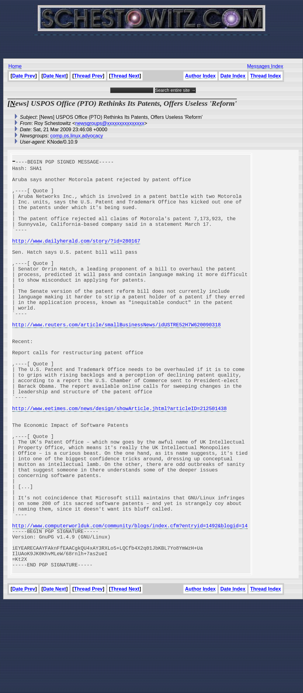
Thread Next (125, 75)
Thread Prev (88, 75)
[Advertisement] (151, 43)
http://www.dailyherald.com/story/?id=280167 (76, 258)
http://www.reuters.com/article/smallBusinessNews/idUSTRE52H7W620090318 (116, 360)
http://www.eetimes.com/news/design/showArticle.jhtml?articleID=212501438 (119, 462)
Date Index (233, 75)
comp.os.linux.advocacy (76, 135)
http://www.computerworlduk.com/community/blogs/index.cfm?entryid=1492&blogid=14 (129, 606)
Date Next (54, 75)
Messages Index (265, 66)
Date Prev (23, 75)
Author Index (200, 75)
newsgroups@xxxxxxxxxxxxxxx (109, 123)
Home (15, 66)
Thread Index (265, 75)
